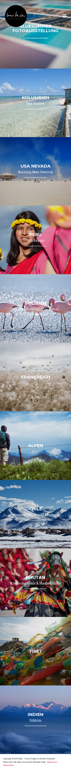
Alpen (35, 445)
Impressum (52, 762)
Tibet (35, 651)
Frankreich (35, 377)
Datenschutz (8, 765)
